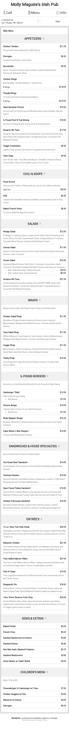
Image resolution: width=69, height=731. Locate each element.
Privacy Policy (41, 720)
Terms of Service (28, 720)
